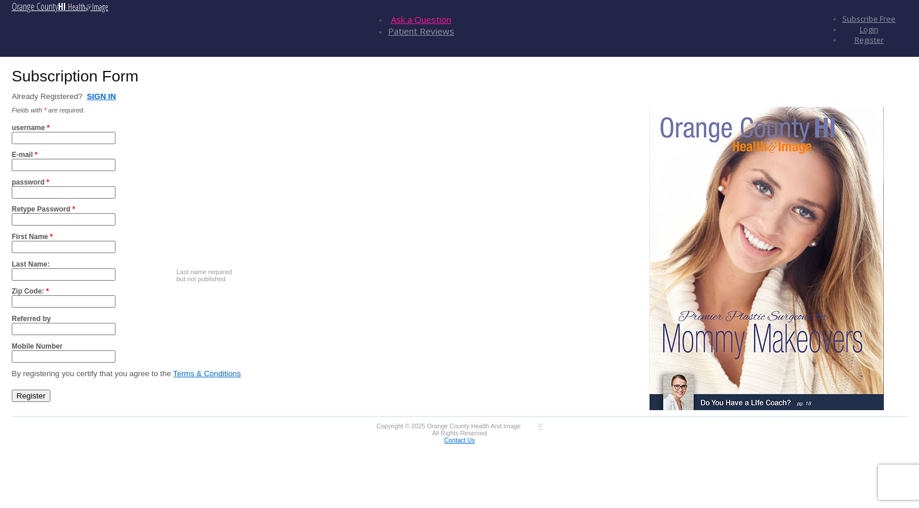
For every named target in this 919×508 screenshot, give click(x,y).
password (30, 182)
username (31, 128)
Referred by (31, 319)
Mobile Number (37, 346)
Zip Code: (30, 291)
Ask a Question (421, 19)
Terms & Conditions (207, 373)
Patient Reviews (421, 31)
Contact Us (459, 440)
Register (869, 40)
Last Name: (31, 264)
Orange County (60, 6)
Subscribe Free (869, 18)
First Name (32, 237)
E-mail (25, 155)
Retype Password (43, 209)
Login (869, 29)
